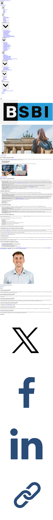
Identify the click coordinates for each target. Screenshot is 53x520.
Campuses (3, 92)
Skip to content (2, 0)
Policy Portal (3, 91)
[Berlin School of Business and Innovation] (26, 123)
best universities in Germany (19, 182)
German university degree (5, 244)
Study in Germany (4, 154)
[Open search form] (1, 99)
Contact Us (3, 93)
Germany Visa (8, 230)
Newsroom (3, 80)
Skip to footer (8, 0)
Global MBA (9, 248)
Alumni (3, 70)
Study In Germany (10, 233)
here (24, 248)
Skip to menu (5, 0)
